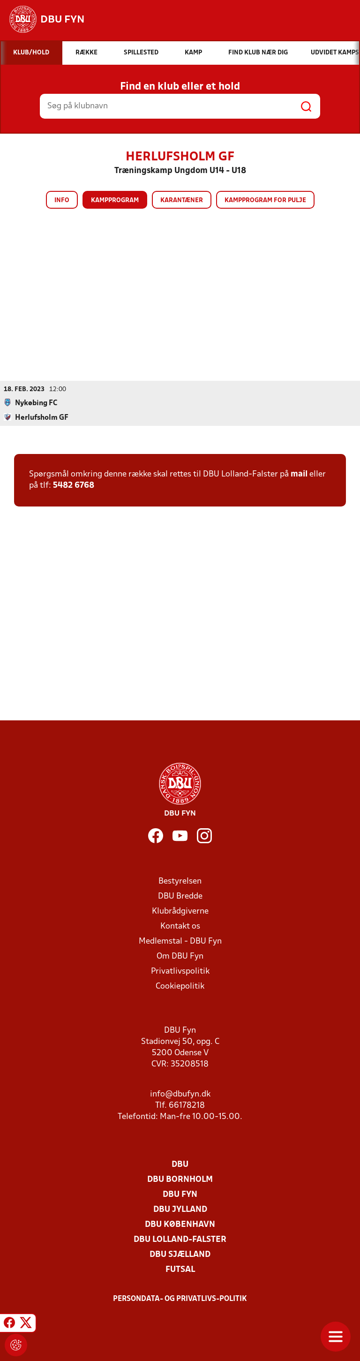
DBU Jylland (180, 1209)
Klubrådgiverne (180, 911)
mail (299, 474)
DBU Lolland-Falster (180, 1239)
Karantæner (181, 200)
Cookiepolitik (180, 986)
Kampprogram (115, 200)
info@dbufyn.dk (180, 1094)
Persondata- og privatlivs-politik (180, 1298)
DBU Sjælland (180, 1254)
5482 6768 (73, 485)
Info (61, 200)
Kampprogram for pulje (265, 200)
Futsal (180, 1269)
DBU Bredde (180, 896)
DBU (180, 1164)
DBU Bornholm (180, 1179)
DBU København (180, 1224)
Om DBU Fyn (180, 956)
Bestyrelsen (180, 881)
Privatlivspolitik (180, 971)
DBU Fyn (180, 1194)
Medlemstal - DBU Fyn (180, 941)
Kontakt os (180, 926)
